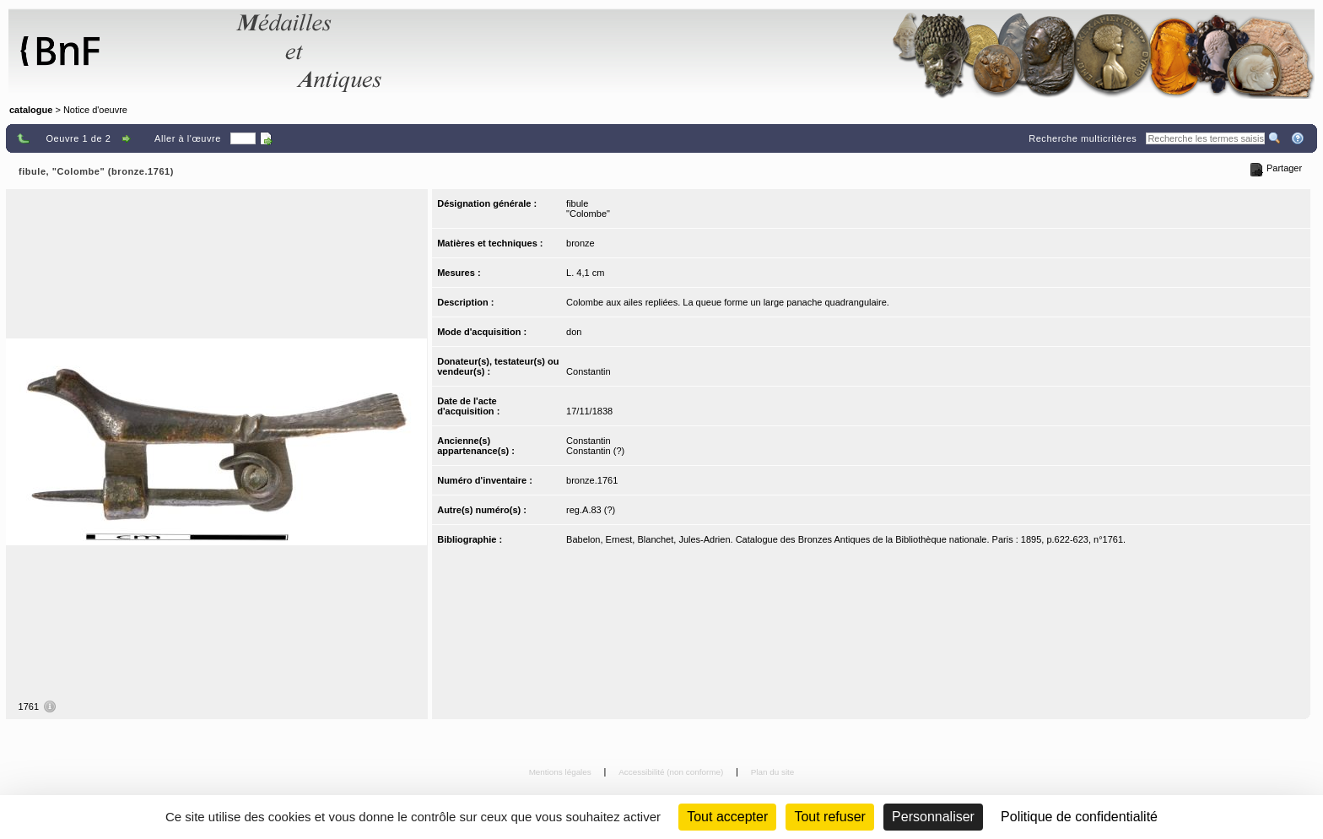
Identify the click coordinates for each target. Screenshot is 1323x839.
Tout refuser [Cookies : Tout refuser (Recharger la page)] (829, 816)
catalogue (30, 110)
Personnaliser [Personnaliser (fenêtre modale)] (933, 816)
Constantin (588, 371)
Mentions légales (561, 772)
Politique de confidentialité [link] (1079, 816)
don (573, 332)
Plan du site (773, 772)
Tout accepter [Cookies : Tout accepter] (727, 816)
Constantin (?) (595, 451)
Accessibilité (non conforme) (672, 772)
